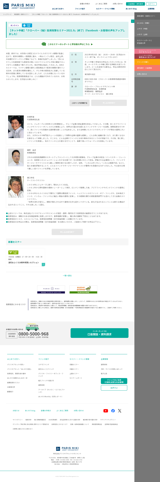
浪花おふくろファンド (46, 369)
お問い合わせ (118, 3)
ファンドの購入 (143, 62)
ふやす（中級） (143, 28)
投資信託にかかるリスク (59, 424)
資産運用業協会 (97, 424)
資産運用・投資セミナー (21, 14)
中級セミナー (74, 369)
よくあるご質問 (101, 3)
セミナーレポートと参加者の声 (144, 41)
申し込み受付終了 (109, 103)
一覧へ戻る (67, 275)
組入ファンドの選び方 (46, 380)
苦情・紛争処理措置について (79, 424)
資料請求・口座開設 (144, 68)
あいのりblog (30, 410)
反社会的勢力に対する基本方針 (70, 420)
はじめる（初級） (143, 23)
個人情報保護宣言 (40, 420)
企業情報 (151, 8)
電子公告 (104, 373)
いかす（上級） (143, 34)
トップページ (7, 14)
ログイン (151, 4)
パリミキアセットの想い (15, 364)
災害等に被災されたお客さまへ (23, 429)
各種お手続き (85, 3)
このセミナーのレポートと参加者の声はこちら (69, 44)
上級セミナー (74, 373)
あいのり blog (131, 8)
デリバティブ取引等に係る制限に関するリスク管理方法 (31, 424)
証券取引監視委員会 (111, 424)
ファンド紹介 (80, 8)
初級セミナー (74, 364)
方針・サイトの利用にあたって (112, 369)
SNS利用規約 (53, 420)
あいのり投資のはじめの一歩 (17, 378)
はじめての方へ (58, 8)
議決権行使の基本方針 (90, 420)
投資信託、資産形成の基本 (16, 373)
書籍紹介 (10, 391)
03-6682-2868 (64, 460)
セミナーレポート (76, 378)
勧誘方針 (28, 420)
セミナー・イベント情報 (105, 8)
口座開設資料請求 (135, 4)
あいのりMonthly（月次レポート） (50, 396)
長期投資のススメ (13, 382)
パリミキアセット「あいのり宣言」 (19, 369)
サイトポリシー (18, 420)
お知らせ (16, 410)
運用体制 (41, 385)
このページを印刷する (79, 103)
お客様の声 (11, 387)
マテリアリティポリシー (108, 420)
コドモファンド (43, 364)
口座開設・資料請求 (99, 333)
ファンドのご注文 (114, 381)
